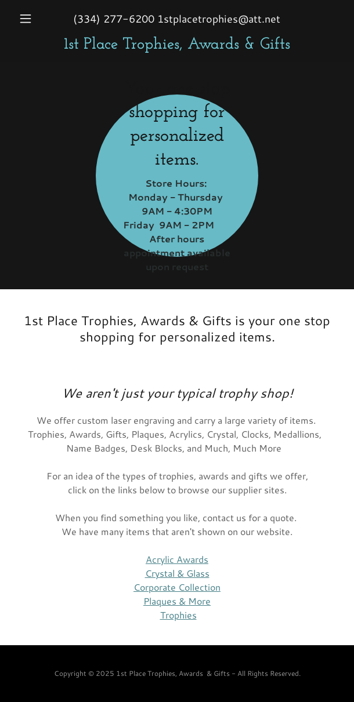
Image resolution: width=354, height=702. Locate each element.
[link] (177, 45)
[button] (38, 18)
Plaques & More (177, 601)
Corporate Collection (177, 587)
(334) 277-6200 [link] (113, 18)
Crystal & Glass (177, 573)
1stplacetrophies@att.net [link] (218, 18)
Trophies (178, 614)
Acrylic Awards (177, 559)
